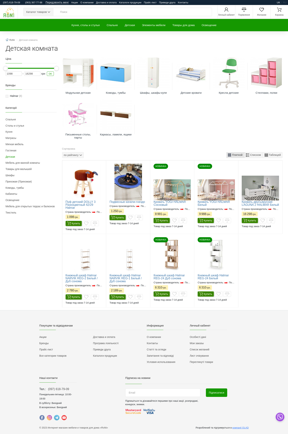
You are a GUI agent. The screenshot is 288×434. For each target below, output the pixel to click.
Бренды (44, 343)
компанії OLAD (240, 427)
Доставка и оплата (106, 2)
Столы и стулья (15, 125)
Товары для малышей (19, 169)
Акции (74, 2)
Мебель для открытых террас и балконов (30, 206)
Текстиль (11, 212)
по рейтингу (71, 154)
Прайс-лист (150, 2)
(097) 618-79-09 (58, 389)
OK (50, 74)
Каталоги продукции (130, 2)
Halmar (16, 95)
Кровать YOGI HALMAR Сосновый (170, 203)
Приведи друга (167, 2)
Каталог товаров (36, 11)
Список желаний (199, 349)
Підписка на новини (137, 377)
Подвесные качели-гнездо (127, 201)
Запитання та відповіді (160, 355)
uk (278, 2)
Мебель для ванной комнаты (23, 162)
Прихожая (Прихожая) (19, 181)
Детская (130, 25)
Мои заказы (197, 343)
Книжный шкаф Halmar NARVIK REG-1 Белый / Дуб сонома (125, 278)
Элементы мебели (153, 25)
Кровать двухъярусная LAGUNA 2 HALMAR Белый (260, 203)
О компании (86, 2)
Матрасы (11, 138)
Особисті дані (198, 337)
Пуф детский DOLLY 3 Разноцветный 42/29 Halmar (81, 204)
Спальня (112, 25)
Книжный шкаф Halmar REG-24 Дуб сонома (169, 277)
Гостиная (11, 150)
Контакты (183, 2)
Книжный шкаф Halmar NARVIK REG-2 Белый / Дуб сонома (82, 278)
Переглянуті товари (201, 362)
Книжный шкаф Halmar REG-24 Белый (213, 277)
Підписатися (216, 392)
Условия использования (161, 362)
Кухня (9, 131)
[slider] (5, 68)
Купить (73, 223)
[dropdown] (279, 417)
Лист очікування (199, 355)
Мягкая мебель (15, 144)
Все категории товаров (52, 355)
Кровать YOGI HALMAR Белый (214, 203)
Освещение (209, 25)
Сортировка (68, 148)
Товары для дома (183, 25)
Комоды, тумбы (15, 187)
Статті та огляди (156, 349)
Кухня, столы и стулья (85, 25)
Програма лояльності (106, 343)
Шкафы (10, 175)
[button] (235, 155)
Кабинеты (11, 193)
